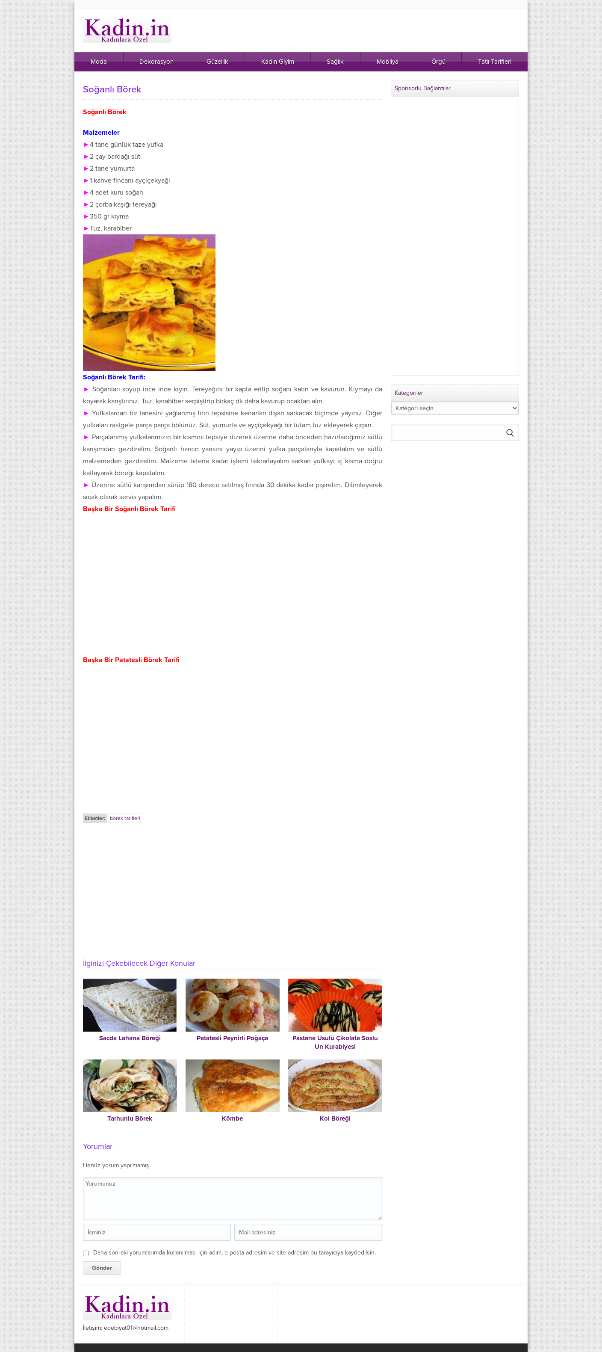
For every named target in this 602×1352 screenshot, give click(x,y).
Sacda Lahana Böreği (130, 1038)
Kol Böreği (335, 1118)
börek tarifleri (125, 818)
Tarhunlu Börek (129, 1118)
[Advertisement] (232, 888)
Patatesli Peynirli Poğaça (232, 1038)
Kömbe (232, 1118)
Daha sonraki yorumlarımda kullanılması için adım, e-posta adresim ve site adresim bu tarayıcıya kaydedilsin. (234, 1252)
